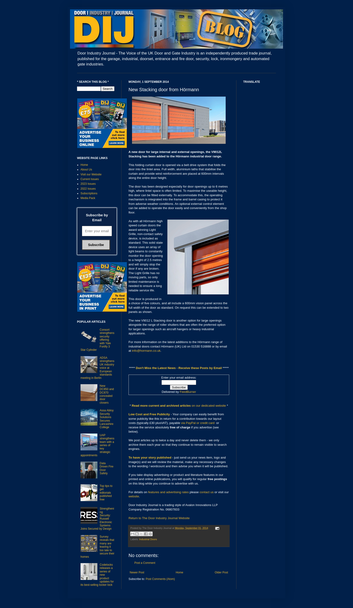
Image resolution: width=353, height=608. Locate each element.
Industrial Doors (148, 539)
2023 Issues (88, 183)
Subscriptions (89, 193)
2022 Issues (88, 188)
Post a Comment (144, 563)
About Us (86, 169)
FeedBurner (188, 392)
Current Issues (90, 179)
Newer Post (137, 572)
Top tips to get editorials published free (106, 492)
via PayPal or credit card (198, 423)
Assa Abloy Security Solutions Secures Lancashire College (107, 419)
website (134, 496)
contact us (207, 492)
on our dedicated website (209, 405)
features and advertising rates (168, 492)
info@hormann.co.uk (146, 350)
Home (179, 572)
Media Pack (88, 198)
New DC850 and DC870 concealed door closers (107, 394)
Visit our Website (91, 174)
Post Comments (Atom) (160, 579)
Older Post (221, 572)
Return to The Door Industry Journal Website (159, 518)
